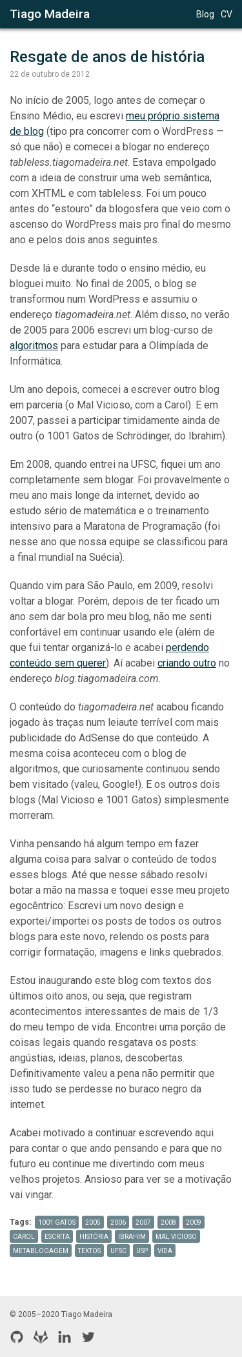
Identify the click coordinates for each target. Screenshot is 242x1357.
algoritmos (34, 345)
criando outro (186, 663)
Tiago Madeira (50, 13)
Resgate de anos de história (107, 57)
